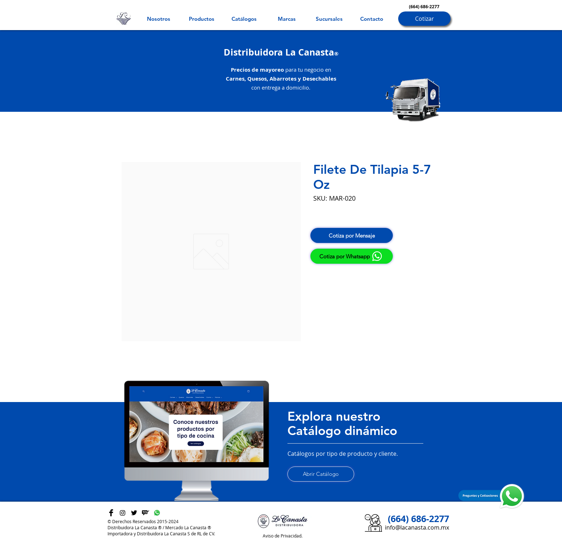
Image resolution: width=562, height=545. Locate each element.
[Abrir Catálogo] (320, 474)
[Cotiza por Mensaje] (351, 235)
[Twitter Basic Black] (134, 512)
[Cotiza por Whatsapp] (351, 256)
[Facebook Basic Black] (111, 512)
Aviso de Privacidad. (283, 536)
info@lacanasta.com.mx (417, 527)
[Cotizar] (424, 18)
